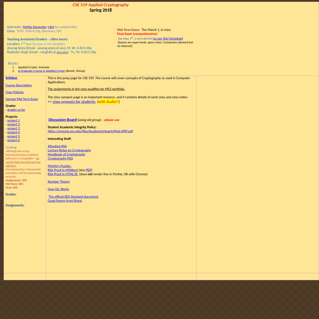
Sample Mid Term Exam (22, 99)
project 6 (13, 140)
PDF (88, 170)
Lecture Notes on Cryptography (69, 150)
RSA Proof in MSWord (63, 170)
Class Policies (15, 92)
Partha (34, 27)
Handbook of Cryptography (66, 154)
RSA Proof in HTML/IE (63, 174)
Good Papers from (65, 201)
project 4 (13, 132)
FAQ (60, 158)
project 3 (13, 128)
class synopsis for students (74, 101)
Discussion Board (63, 119)
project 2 (13, 124)
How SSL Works (58, 189)
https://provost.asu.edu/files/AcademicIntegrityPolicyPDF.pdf (90, 131)
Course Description (19, 85)
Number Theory (59, 182)
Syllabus (11, 78)
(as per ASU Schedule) (168, 38)
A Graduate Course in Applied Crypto (41, 71)
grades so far (16, 110)
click (51, 27)
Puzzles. (60, 166)
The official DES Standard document (73, 197)
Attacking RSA (57, 146)
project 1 (13, 120)
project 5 (13, 136)
